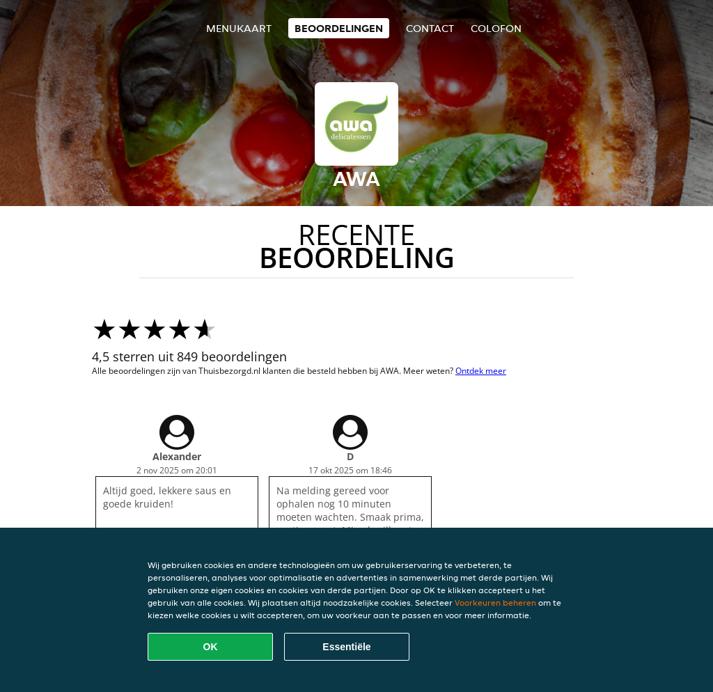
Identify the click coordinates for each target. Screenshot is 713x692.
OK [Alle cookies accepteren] (210, 646)
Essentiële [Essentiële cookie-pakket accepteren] (346, 646)
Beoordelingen (339, 28)
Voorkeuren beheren (495, 602)
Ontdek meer (480, 371)
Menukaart (239, 28)
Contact (430, 28)
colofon (496, 28)
